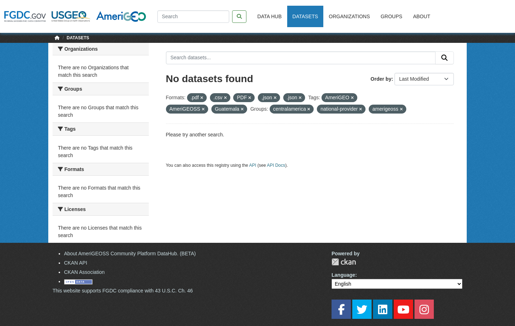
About (421, 16)
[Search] (193, 16)
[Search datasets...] (301, 57)
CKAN (344, 262)
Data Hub (270, 16)
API (252, 165)
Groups (391, 16)
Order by (381, 79)
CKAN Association (84, 272)
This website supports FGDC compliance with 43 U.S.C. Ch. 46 (123, 291)
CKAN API (75, 263)
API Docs (276, 165)
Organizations (349, 16)
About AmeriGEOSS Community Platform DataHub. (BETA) (130, 253)
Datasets (305, 16)
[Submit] (444, 57)
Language (343, 275)
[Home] (57, 37)
